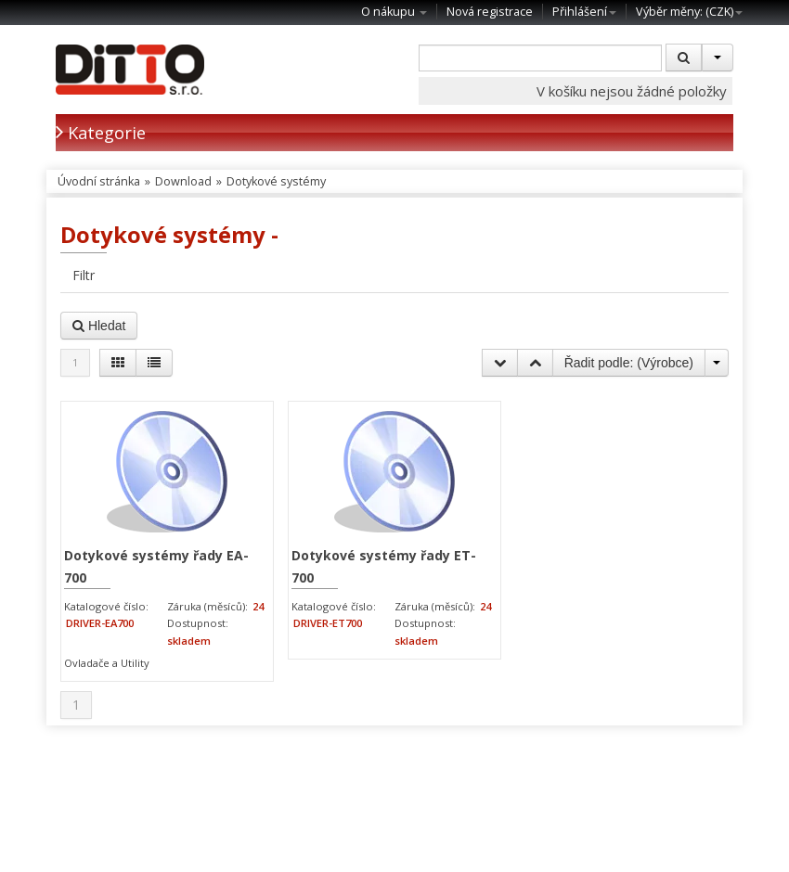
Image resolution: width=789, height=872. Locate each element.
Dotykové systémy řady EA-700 (156, 566)
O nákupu (394, 11)
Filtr (83, 275)
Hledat (98, 325)
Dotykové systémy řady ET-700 (383, 566)
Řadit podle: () (628, 362)
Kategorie (101, 132)
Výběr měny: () (689, 11)
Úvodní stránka (99, 181)
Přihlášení (584, 11)
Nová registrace (489, 11)
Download (183, 181)
